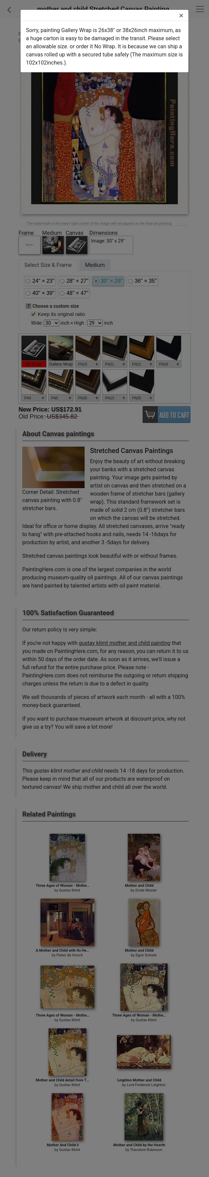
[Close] (181, 15)
